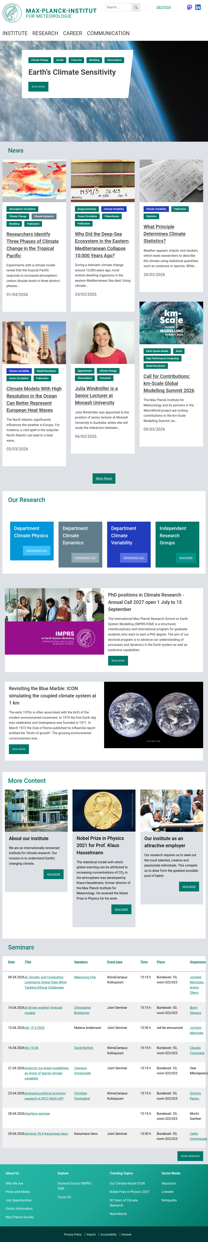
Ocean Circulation (87, 216)
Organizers (198, 962)
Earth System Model (157, 351)
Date (11, 962)
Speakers (81, 962)
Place (161, 962)
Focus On (76, 60)
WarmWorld (118, 1214)
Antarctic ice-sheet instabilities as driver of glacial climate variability (47, 1073)
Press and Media (18, 1192)
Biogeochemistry (87, 209)
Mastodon (169, 1183)
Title (28, 962)
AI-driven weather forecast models (44, 1010)
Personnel (105, 378)
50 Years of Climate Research (124, 1202)
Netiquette (169, 1200)
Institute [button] (15, 33)
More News (104, 478)
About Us (12, 1173)
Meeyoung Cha (85, 977)
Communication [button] (108, 33)
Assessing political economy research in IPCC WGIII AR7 (45, 1096)
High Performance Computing (162, 358)
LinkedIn (168, 1192)
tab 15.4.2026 (35, 1028)
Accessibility (108, 1234)
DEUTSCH (164, 7)
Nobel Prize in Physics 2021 (130, 1192)
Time (144, 962)
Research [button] (45, 33)
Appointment (85, 370)
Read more (38, 86)
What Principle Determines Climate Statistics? (165, 234)
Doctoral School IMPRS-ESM (75, 1186)
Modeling (94, 60)
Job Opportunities (18, 1200)
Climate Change (39, 60)
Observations (114, 60)
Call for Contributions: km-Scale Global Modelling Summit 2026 (169, 383)
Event (179, 351)
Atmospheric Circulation (22, 209)
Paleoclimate (112, 216)
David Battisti (83, 1048)
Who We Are (14, 1183)
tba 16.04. (32, 1048)
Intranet (126, 1234)
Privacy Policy (73, 1234)
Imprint (91, 1234)
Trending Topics (121, 1173)
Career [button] (72, 33)
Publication (33, 223)
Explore (63, 1173)
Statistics (151, 216)
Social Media (171, 1173)
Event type (114, 962)
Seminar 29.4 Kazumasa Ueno (46, 1134)
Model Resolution (155, 365)
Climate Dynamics (44, 216)
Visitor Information (19, 1209)
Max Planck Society (20, 1217)
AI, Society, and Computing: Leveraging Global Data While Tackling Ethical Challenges (46, 982)
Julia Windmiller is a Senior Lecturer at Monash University (96, 395)
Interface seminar (37, 1114)
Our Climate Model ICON (127, 1183)
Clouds (60, 60)
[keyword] (118, 7)
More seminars (190, 1156)
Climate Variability (114, 209)
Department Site (36, 550)
